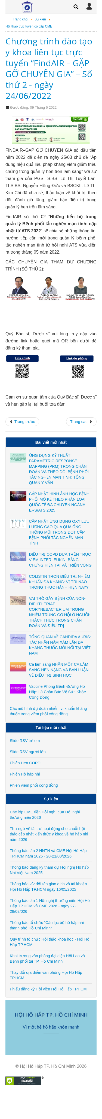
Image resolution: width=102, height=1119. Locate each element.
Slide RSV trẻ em (25, 740)
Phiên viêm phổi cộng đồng (34, 785)
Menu (9, 7)
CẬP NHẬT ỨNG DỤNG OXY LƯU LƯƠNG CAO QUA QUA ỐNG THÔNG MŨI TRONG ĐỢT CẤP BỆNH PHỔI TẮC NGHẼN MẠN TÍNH (59, 532)
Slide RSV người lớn (28, 752)
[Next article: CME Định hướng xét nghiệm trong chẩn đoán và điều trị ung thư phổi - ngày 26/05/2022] (81, 421)
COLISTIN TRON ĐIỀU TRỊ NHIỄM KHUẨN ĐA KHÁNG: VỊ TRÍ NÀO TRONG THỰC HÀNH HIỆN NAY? (59, 581)
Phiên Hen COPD (25, 763)
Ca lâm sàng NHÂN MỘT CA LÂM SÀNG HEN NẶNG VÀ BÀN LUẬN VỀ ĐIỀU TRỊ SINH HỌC (59, 669)
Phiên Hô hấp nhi (25, 774)
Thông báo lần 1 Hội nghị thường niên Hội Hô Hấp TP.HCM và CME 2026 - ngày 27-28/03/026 (50, 906)
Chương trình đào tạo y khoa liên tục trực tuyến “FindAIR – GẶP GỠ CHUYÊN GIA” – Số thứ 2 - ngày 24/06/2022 (48, 68)
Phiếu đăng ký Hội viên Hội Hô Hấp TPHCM (48, 989)
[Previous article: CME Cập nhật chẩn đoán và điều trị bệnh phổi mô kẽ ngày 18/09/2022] (22, 421)
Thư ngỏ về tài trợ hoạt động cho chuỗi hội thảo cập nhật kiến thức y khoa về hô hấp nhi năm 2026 (49, 834)
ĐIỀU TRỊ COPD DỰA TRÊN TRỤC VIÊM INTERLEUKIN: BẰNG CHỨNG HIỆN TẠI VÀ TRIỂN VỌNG (60, 559)
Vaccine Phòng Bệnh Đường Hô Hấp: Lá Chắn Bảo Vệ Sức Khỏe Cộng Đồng (57, 692)
